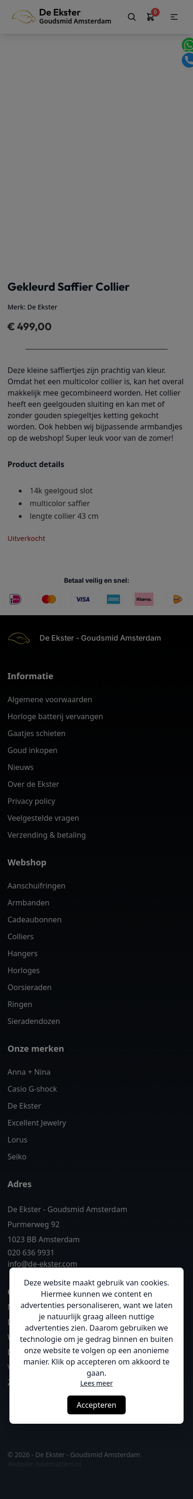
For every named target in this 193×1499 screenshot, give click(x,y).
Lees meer (96, 1383)
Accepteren (96, 1405)
